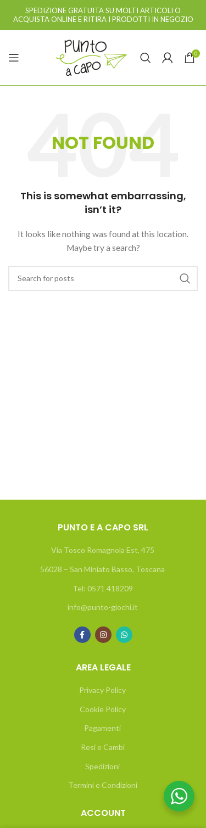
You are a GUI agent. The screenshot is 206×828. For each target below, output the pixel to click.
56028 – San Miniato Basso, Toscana (102, 569)
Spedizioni (102, 766)
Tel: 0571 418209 (103, 588)
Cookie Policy (103, 709)
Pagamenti (102, 727)
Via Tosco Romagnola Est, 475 (102, 550)
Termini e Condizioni (102, 785)
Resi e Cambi (103, 747)
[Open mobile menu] (14, 58)
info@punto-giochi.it (103, 607)
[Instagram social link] (103, 634)
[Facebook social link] (82, 634)
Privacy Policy (102, 690)
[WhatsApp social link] (124, 634)
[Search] (146, 58)
